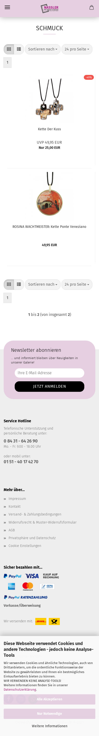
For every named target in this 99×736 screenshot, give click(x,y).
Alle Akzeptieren (49, 699)
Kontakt (15, 506)
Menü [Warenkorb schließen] (7, 7)
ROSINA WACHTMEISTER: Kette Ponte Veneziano (49, 227)
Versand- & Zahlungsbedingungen (35, 514)
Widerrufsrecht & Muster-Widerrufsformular (42, 522)
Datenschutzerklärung (20, 689)
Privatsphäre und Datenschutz (32, 538)
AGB (12, 530)
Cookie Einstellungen (25, 546)
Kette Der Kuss (49, 129)
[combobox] (43, 49)
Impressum (17, 499)
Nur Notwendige (49, 714)
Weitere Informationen (49, 726)
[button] (9, 49)
